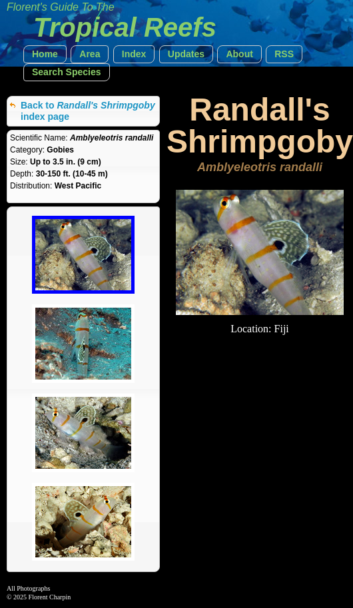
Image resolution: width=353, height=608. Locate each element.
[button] (45, 54)
